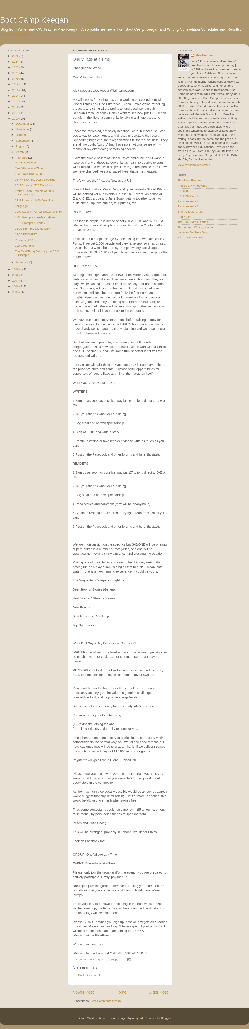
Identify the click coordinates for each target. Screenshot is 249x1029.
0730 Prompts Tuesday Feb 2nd (36, 217)
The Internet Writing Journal (195, 227)
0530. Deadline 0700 (28, 174)
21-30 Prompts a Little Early (33, 228)
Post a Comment (89, 975)
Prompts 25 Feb (25, 162)
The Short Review (189, 180)
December (23, 123)
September (23, 140)
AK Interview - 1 (188, 196)
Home (121, 992)
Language (21, 206)
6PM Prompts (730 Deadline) (34, 185)
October (21, 134)
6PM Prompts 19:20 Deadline (34, 200)
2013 (15, 101)
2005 (15, 292)
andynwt (137, 1018)
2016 (15, 84)
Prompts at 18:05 (26, 240)
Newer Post (83, 992)
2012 (15, 107)
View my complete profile (194, 164)
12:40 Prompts (24, 245)
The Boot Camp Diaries (193, 222)
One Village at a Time (29, 168)
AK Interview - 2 (188, 201)
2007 (15, 280)
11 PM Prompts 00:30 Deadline (35, 179)
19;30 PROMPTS (26, 234)
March (20, 152)
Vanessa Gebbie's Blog (193, 232)
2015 (15, 90)
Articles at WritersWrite (192, 185)
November (23, 129)
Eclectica (183, 190)
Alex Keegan (204, 55)
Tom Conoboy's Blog (191, 237)
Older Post (158, 992)
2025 (15, 56)
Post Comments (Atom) (106, 1001)
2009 (15, 269)
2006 (15, 286)
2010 (15, 118)
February (22, 157)
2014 (15, 95)
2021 (15, 73)
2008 (15, 275)
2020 (15, 78)
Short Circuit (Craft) (190, 211)
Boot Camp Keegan (34, 20)
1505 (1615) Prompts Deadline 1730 (38, 211)
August (21, 146)
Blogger (166, 1018)
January (21, 262)
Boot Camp (185, 216)
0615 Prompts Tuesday (30, 223)
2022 (15, 67)
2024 (15, 61)
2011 (15, 112)
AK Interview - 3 (188, 206)
